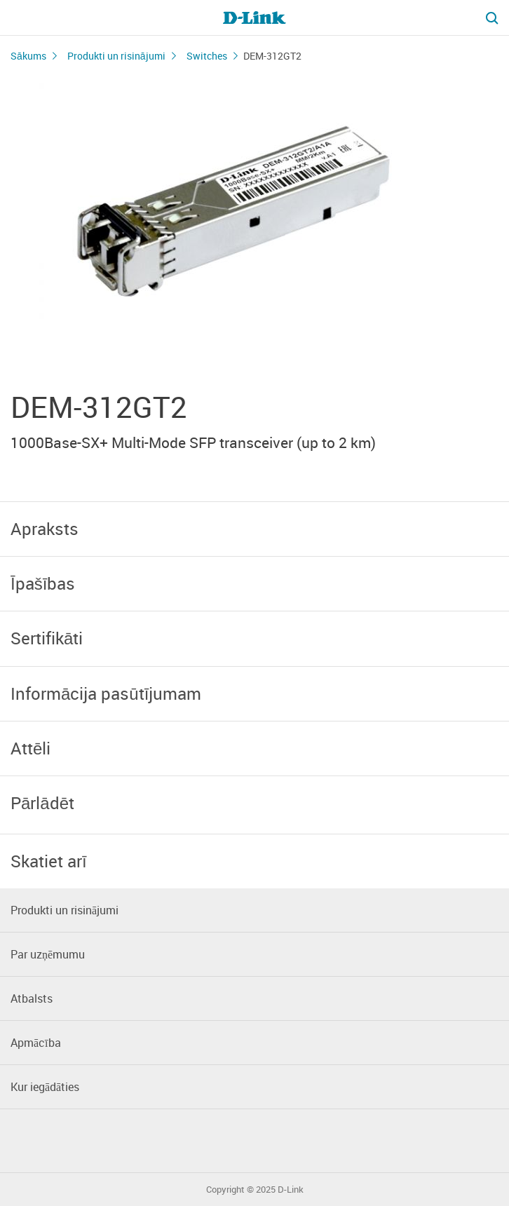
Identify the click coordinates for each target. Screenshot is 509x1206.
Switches (206, 55)
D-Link (291, 1189)
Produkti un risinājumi (116, 55)
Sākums (28, 55)
